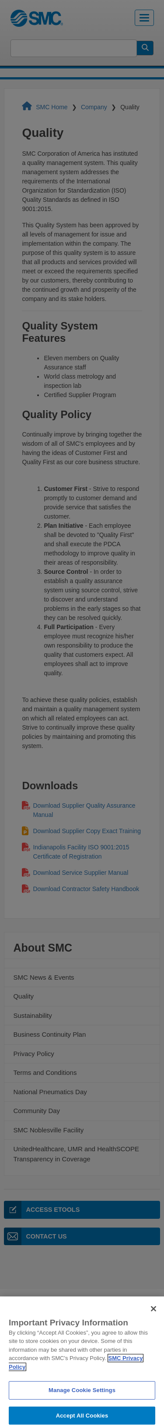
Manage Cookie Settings (82, 1399)
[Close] (153, 1318)
